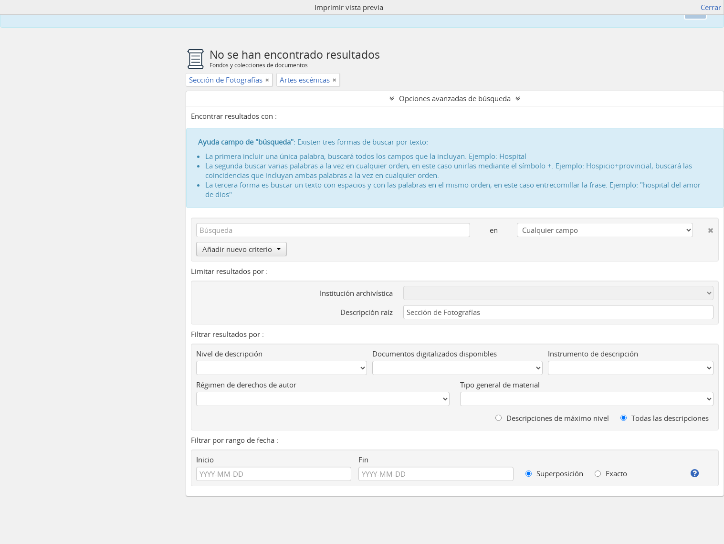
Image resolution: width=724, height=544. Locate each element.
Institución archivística (356, 293)
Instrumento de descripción (593, 353)
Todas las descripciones (664, 418)
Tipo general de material (500, 384)
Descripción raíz (366, 312)
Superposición (554, 473)
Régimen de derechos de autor (246, 384)
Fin (363, 459)
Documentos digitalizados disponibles (434, 353)
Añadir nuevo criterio (241, 249)
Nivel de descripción (229, 353)
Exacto (611, 473)
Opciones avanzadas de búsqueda (455, 98)
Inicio (205, 459)
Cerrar (711, 7)
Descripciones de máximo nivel (552, 418)
